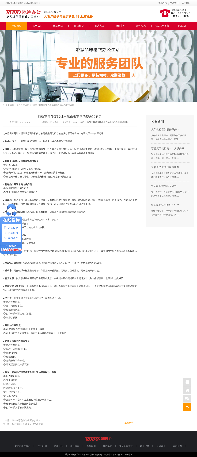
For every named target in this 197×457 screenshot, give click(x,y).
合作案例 (91, 446)
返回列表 (129, 423)
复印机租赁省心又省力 (164, 186)
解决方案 (99, 25)
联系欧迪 (161, 446)
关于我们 (186, 3)
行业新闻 (27, 105)
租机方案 (74, 446)
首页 (18, 105)
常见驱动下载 (162, 25)
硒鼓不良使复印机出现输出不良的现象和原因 (53, 105)
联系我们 (174, 3)
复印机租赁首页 (22, 446)
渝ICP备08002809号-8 (122, 454)
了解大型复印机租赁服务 (165, 167)
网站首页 (16, 25)
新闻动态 (141, 25)
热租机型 (79, 25)
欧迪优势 (58, 25)
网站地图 (177, 446)
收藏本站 (163, 3)
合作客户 (120, 25)
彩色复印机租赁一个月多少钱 (167, 148)
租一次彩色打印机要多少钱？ (26, 420)
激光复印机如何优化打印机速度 (27, 424)
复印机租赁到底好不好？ (165, 129)
